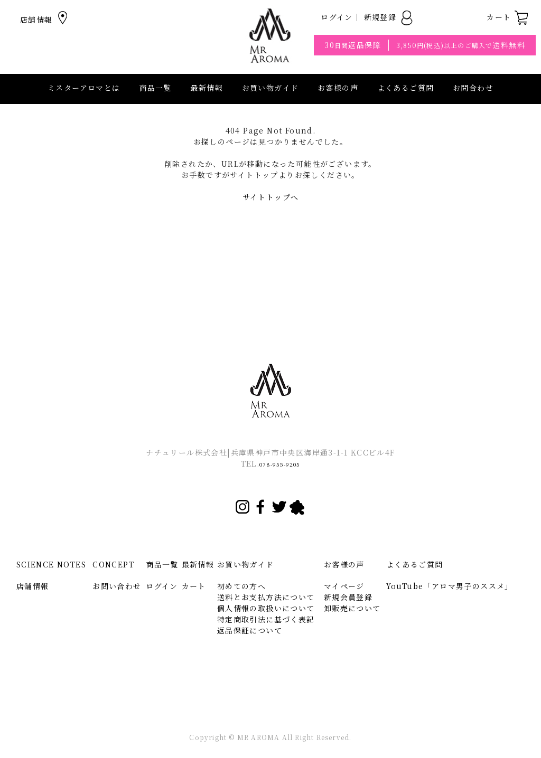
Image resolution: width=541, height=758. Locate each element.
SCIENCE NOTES (51, 564)
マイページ (344, 586)
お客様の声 (338, 87)
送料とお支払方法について (266, 597)
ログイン (337, 17)
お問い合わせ (116, 586)
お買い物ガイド (245, 564)
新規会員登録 (348, 597)
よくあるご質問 (405, 87)
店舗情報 (45, 19)
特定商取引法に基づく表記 (266, 619)
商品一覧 (155, 87)
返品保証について (249, 630)
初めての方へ (241, 586)
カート (508, 17)
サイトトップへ (270, 197)
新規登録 (389, 17)
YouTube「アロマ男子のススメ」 (449, 586)
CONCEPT (113, 564)
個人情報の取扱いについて (266, 608)
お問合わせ (473, 87)
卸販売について (352, 608)
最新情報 (206, 87)
